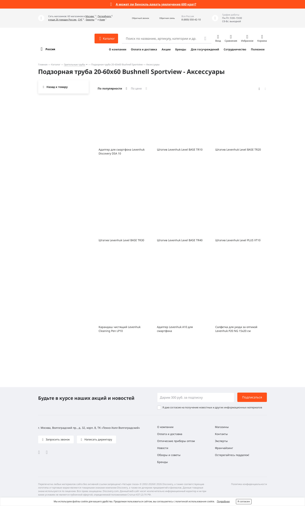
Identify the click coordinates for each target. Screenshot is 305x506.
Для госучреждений (205, 49)
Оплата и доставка (144, 49)
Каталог (55, 64)
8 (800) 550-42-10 (191, 19)
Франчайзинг (224, 448)
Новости (162, 448)
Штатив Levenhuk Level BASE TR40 (179, 240)
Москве (90, 16)
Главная (42, 64)
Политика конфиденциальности (249, 484)
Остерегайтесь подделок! (232, 455)
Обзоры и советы (169, 455)
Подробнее (223, 501)
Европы (90, 19)
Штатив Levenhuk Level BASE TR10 (179, 149)
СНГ (80, 19)
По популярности (110, 88)
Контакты (221, 434)
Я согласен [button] (244, 501)
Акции (166, 49)
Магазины (222, 427)
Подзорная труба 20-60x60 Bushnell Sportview (117, 64)
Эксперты (221, 441)
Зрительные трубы (74, 64)
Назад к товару (57, 87)
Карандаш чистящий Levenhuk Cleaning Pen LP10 (119, 329)
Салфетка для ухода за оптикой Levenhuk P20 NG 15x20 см (236, 329)
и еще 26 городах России (62, 19)
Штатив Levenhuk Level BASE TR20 (238, 149)
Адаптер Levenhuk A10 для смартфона (175, 329)
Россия (50, 49)
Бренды (180, 49)
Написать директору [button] (98, 439)
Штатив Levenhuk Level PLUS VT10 (237, 240)
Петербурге (104, 16)
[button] (136, 18)
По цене (136, 88)
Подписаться (252, 397)
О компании (117, 49)
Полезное (258, 49)
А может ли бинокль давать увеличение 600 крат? (156, 4)
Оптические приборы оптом (176, 441)
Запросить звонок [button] (57, 439)
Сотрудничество (235, 49)
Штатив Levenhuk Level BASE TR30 (121, 240)
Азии (102, 19)
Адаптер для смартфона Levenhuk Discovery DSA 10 (122, 151)
